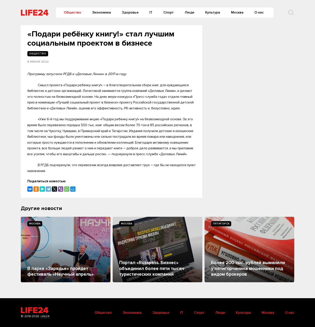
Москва (237, 12)
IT (150, 12)
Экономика (101, 12)
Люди (189, 12)
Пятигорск (221, 223)
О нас (259, 12)
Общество (72, 12)
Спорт (168, 12)
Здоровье (130, 12)
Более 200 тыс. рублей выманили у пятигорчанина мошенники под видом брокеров (248, 268)
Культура (212, 12)
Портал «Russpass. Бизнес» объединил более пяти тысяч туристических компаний (151, 268)
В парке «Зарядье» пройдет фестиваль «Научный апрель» (60, 271)
